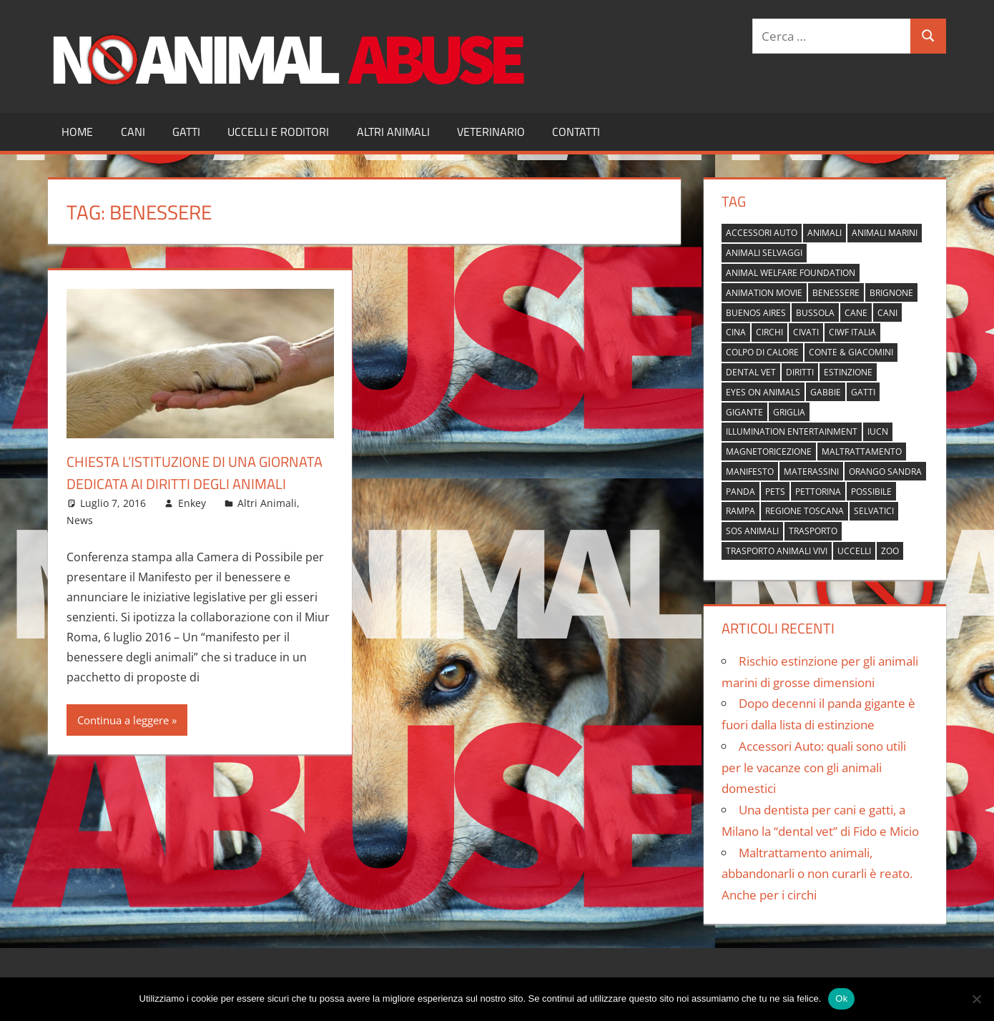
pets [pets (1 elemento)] (775, 491)
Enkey (192, 525)
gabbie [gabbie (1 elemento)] (825, 392)
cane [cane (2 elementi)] (856, 313)
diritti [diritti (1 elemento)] (800, 372)
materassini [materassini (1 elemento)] (811, 471)
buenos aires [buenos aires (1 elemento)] (756, 313)
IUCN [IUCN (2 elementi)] (877, 431)
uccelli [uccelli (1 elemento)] (854, 551)
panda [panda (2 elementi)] (740, 491)
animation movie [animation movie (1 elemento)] (764, 293)
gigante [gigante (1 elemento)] (744, 412)
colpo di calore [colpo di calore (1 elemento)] (762, 352)
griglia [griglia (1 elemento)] (789, 412)
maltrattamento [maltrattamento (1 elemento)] (862, 451)
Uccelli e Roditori (278, 131)
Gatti (186, 131)
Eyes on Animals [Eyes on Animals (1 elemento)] (763, 392)
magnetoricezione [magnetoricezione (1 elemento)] (769, 451)
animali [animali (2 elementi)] (824, 233)
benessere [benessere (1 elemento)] (836, 293)
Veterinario (491, 131)
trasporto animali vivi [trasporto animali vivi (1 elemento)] (776, 551)
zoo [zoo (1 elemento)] (890, 551)
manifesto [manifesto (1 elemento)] (750, 471)
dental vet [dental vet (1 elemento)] (751, 372)
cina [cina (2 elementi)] (736, 332)
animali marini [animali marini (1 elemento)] (884, 233)
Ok (841, 998)
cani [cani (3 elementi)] (887, 313)
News (80, 542)
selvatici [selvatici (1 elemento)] (874, 511)
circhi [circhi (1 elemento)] (769, 332)
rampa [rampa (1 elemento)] (740, 511)
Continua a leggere (123, 742)
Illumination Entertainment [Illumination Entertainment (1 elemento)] (791, 431)
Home (77, 131)
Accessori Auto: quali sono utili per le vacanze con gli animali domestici (814, 767)
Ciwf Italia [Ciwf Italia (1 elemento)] (852, 332)
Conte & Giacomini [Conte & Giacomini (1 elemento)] (851, 352)
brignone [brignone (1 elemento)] (891, 293)
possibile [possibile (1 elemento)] (871, 491)
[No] (976, 999)
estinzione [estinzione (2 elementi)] (848, 372)
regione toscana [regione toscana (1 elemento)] (804, 511)
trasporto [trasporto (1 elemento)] (813, 531)
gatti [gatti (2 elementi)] (863, 392)
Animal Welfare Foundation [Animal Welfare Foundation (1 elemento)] (790, 273)
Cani (133, 131)
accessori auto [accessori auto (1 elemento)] (761, 233)
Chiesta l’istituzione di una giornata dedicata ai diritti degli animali (193, 483)
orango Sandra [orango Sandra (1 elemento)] (885, 471)
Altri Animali (393, 131)
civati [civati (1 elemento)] (806, 332)
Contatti (576, 131)
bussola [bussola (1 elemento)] (815, 313)
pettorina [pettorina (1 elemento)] (818, 491)
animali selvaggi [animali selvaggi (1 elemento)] (764, 253)
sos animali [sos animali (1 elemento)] (752, 531)
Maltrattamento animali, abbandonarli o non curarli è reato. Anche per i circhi (817, 874)
